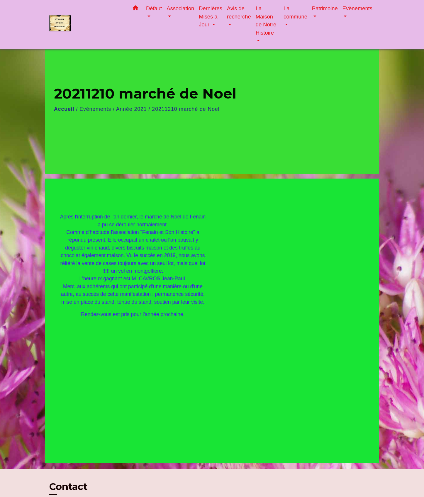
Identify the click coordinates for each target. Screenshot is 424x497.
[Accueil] (86, 25)
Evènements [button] (357, 8)
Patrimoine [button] (325, 8)
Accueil (64, 109)
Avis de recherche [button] (239, 12)
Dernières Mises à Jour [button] (210, 16)
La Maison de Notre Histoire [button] (266, 20)
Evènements (95, 109)
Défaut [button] (154, 8)
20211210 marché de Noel (185, 109)
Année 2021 (131, 109)
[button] (135, 9)
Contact (68, 486)
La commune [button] (295, 12)
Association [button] (180, 8)
